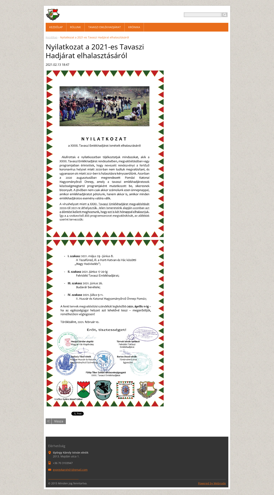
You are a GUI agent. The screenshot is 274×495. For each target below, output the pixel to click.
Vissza (58, 421)
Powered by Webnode (212, 483)
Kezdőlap (51, 37)
